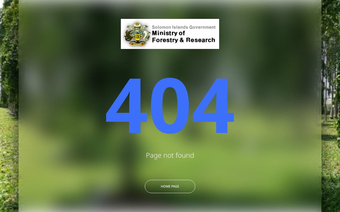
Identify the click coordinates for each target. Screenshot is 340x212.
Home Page (170, 186)
